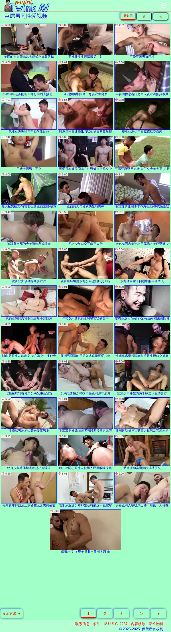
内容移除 (138, 624)
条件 (96, 624)
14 (142, 614)
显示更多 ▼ (11, 614)
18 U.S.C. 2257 (115, 624)
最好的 (128, 16)
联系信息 (82, 624)
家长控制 (156, 624)
